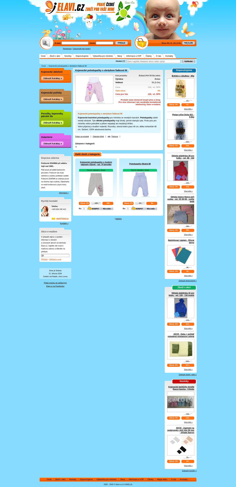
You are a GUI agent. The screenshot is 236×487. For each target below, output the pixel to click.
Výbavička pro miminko (103, 56)
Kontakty (169, 56)
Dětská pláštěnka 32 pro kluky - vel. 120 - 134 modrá (181, 294)
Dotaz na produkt (82, 136)
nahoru (119, 219)
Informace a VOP (133, 56)
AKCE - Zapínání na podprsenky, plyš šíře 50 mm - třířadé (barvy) (180, 430)
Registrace (67, 49)
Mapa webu (162, 479)
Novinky (67, 56)
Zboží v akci (55, 56)
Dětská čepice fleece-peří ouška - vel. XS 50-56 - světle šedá (180, 199)
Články (149, 56)
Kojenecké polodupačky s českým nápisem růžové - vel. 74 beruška (96, 163)
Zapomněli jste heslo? (82, 49)
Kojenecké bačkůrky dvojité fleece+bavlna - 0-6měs (181, 388)
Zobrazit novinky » (189, 471)
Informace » (64, 193)
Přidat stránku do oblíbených (55, 283)
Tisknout (114, 136)
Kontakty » (64, 223)
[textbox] (153, 61)
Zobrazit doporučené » (188, 281)
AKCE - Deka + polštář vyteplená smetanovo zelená (181, 335)
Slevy (119, 56)
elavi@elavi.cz (62, 218)
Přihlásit (44, 259)
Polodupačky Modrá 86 (140, 164)
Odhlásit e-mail (55, 259)
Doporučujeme (82, 56)
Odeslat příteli (98, 136)
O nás (158, 56)
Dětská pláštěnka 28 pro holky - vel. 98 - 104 (183, 157)
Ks (80, 208)
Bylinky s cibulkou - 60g (183, 76)
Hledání (119, 61)
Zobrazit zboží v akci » (188, 375)
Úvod (43, 56)
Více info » (188, 109)
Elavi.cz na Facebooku (55, 286)
